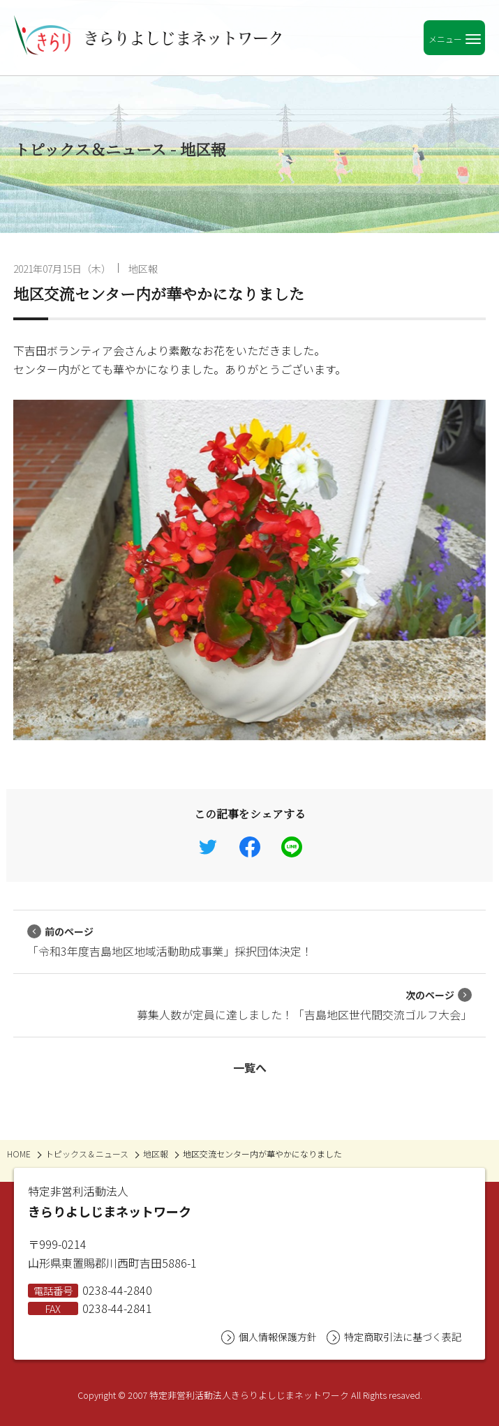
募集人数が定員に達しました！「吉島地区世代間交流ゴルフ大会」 (304, 1005)
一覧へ (250, 1067)
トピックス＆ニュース (86, 1153)
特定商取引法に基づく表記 (394, 1337)
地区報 (143, 269)
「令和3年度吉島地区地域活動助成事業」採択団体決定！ (170, 941)
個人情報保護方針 (269, 1337)
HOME (19, 1153)
